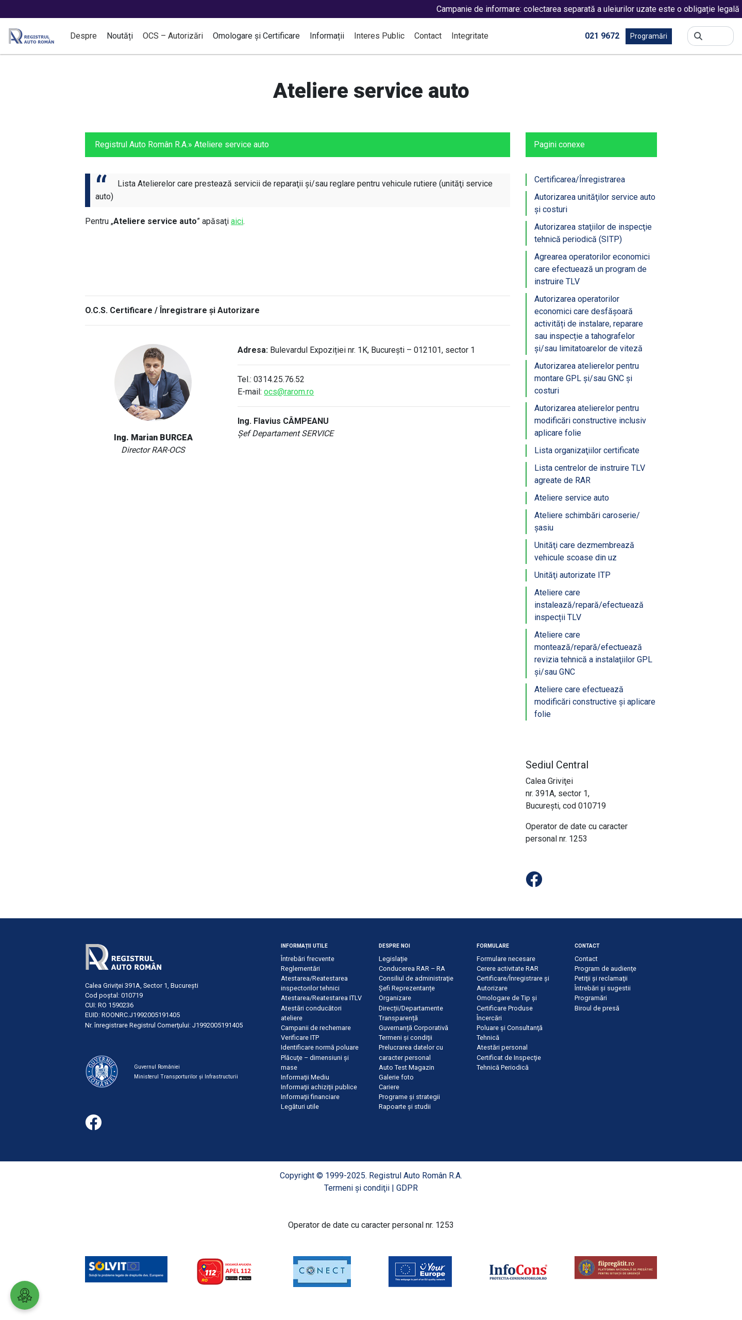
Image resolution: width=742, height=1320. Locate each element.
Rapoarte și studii (405, 1106)
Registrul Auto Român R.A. (141, 144)
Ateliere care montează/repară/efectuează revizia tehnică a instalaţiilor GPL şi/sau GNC (593, 653)
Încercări (489, 1018)
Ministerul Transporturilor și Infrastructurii (186, 1076)
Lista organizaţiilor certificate (586, 450)
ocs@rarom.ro (289, 392)
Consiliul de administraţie (416, 978)
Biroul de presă (597, 1008)
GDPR (407, 1188)
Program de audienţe (605, 968)
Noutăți (120, 36)
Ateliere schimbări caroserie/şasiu (587, 521)
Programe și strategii (409, 1097)
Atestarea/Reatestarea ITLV (321, 998)
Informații (327, 36)
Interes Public (379, 36)
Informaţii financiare (310, 1097)
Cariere (389, 1087)
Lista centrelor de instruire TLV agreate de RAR (589, 474)
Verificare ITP (300, 1037)
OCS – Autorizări (173, 36)
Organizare (395, 998)
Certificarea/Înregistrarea (579, 179)
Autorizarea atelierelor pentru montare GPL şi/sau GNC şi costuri (586, 378)
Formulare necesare (506, 959)
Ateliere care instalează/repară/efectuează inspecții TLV (589, 605)
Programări (648, 36)
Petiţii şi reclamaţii (601, 978)
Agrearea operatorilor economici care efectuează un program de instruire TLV (592, 269)
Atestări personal (502, 1047)
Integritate (469, 36)
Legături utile (300, 1106)
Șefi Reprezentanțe (407, 988)
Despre (83, 36)
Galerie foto (396, 1077)
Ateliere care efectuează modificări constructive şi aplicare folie (594, 701)
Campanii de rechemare (316, 1028)
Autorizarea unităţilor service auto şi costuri (594, 203)
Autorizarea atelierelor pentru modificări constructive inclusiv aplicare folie (590, 420)
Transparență (398, 1018)
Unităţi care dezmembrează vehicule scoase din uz (584, 551)
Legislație (393, 959)
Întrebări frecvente (307, 959)
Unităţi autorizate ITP (572, 575)
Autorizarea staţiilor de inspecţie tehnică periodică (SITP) (593, 233)
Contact (428, 36)
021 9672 (602, 35)
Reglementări (300, 968)
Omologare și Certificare (256, 36)
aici (237, 221)
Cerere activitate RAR (507, 968)
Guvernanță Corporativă (413, 1028)
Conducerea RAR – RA (412, 968)
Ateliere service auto (571, 498)
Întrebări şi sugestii (603, 988)
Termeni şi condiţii (405, 1037)
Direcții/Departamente (411, 1008)
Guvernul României (157, 1067)
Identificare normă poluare (320, 1047)
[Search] (718, 36)
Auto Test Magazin (406, 1067)
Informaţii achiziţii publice (319, 1087)
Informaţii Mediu (305, 1077)
